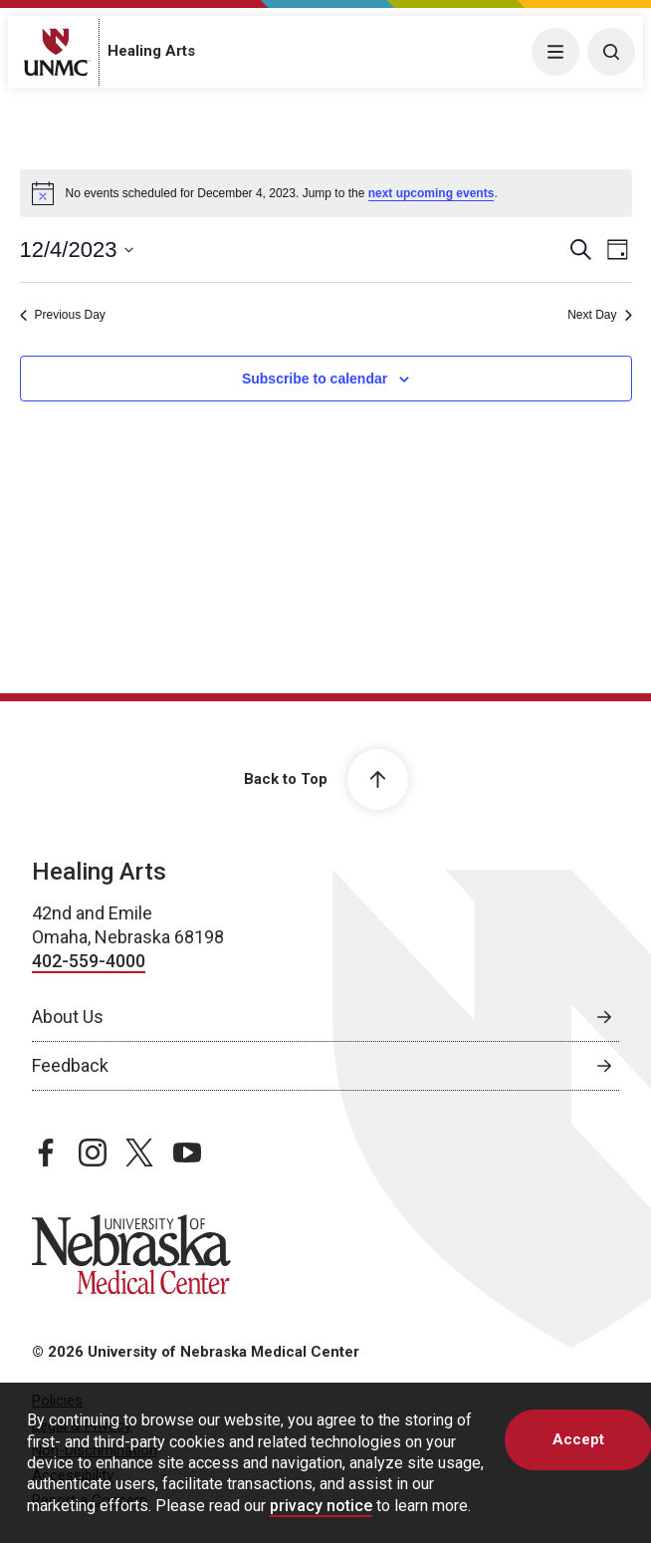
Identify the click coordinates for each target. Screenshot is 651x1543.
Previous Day (63, 315)
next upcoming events (431, 193)
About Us (68, 1016)
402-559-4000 (88, 960)
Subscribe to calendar (314, 378)
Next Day (599, 315)
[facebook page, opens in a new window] (46, 1152)
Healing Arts (151, 51)
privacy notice (321, 1505)
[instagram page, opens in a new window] (93, 1152)
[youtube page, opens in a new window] (187, 1152)
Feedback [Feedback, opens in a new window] (70, 1065)
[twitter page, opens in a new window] (139, 1152)
